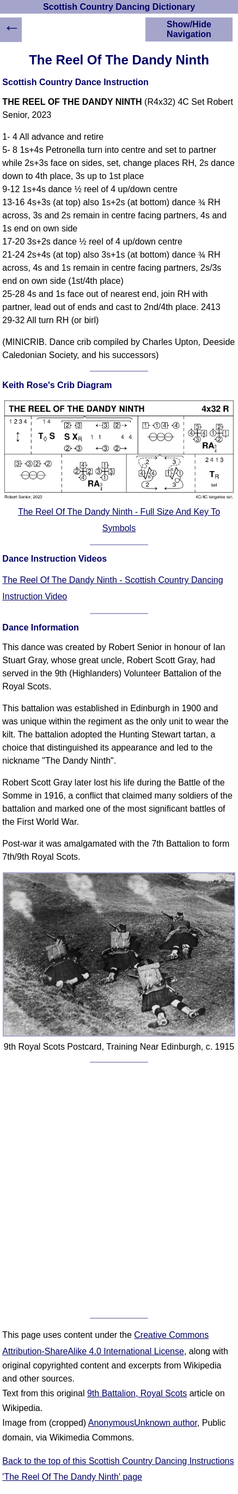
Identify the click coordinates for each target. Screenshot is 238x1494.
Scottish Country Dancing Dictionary (119, 6)
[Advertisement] (119, 1190)
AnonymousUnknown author (142, 1422)
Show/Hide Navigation (189, 29)
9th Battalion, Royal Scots (137, 1393)
